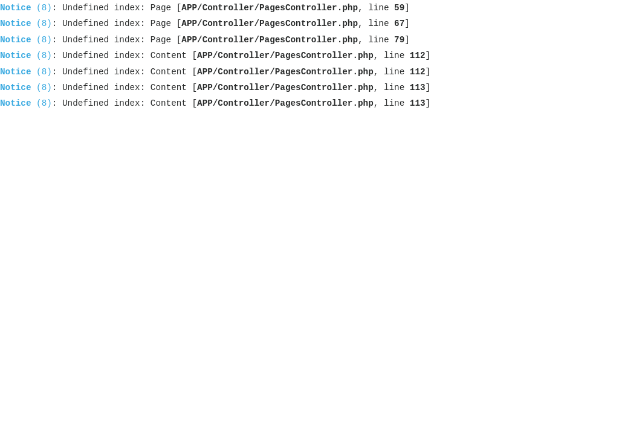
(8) (26, 7)
